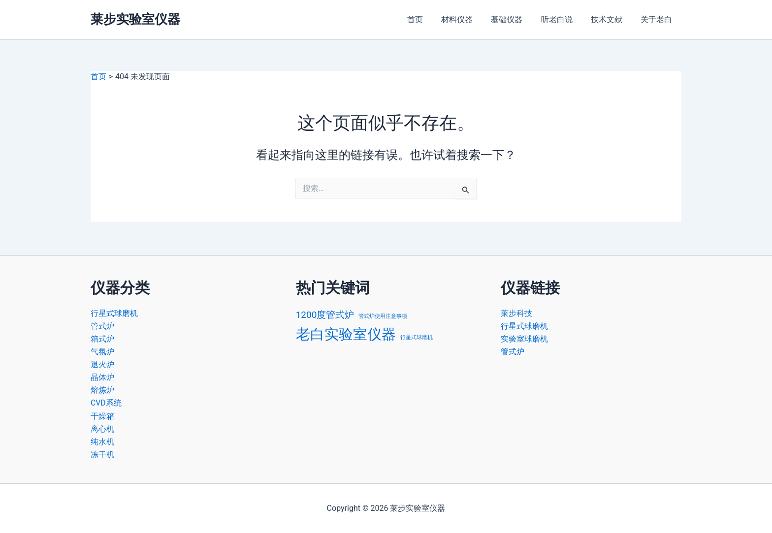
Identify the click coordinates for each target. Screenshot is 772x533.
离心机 (102, 428)
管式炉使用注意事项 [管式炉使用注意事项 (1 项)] (382, 314)
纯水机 (102, 441)
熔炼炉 (102, 389)
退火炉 (102, 363)
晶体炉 (102, 376)
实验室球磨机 (524, 337)
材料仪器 (468, 19)
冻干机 (102, 454)
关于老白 (658, 19)
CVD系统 (106, 402)
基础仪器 (516, 19)
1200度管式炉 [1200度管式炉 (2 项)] (325, 312)
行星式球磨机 (114, 311)
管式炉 (102, 324)
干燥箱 (102, 415)
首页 (429, 19)
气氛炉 (102, 350)
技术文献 (610, 19)
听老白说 (563, 19)
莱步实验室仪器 (135, 19)
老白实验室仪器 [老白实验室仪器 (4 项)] (346, 332)
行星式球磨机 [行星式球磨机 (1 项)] (416, 336)
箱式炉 (102, 337)
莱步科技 (516, 311)
